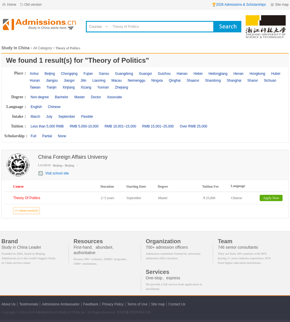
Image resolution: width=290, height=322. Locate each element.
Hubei (275, 74)
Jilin (83, 80)
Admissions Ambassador (60, 304)
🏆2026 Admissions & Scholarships (239, 5)
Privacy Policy (112, 304)
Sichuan (270, 80)
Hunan (35, 80)
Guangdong (124, 74)
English (36, 107)
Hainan (182, 74)
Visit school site (57, 173)
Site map (282, 5)
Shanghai (234, 80)
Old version (33, 5)
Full (33, 136)
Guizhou (164, 74)
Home (11, 5)
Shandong (213, 80)
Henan (238, 74)
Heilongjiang (217, 74)
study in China (69, 312)
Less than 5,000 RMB (47, 126)
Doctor (96, 97)
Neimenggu (136, 80)
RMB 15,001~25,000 (158, 126)
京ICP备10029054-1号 (134, 312)
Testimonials (28, 304)
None (62, 136)
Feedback (90, 304)
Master (79, 97)
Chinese (54, 107)
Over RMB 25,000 (193, 126)
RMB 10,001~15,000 (120, 126)
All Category (42, 48)
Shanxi (252, 80)
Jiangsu (52, 80)
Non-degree (40, 97)
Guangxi (145, 74)
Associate (114, 97)
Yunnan (103, 87)
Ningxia (157, 80)
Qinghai (175, 80)
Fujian (88, 74)
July (49, 117)
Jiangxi (69, 80)
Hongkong (257, 74)
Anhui (34, 74)
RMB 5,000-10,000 (84, 126)
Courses (95, 27)
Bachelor (61, 97)
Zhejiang (121, 87)
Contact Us (176, 304)
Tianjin (51, 87)
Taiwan (35, 87)
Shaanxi (193, 80)
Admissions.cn (46, 312)
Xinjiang (68, 87)
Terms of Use (137, 304)
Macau (116, 80)
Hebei (198, 74)
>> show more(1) (26, 210)
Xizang (86, 87)
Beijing (50, 74)
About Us (8, 304)
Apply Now (271, 198)
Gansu (104, 74)
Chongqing (69, 74)
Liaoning (98, 80)
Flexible (87, 117)
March (35, 117)
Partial (47, 136)
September (66, 117)
